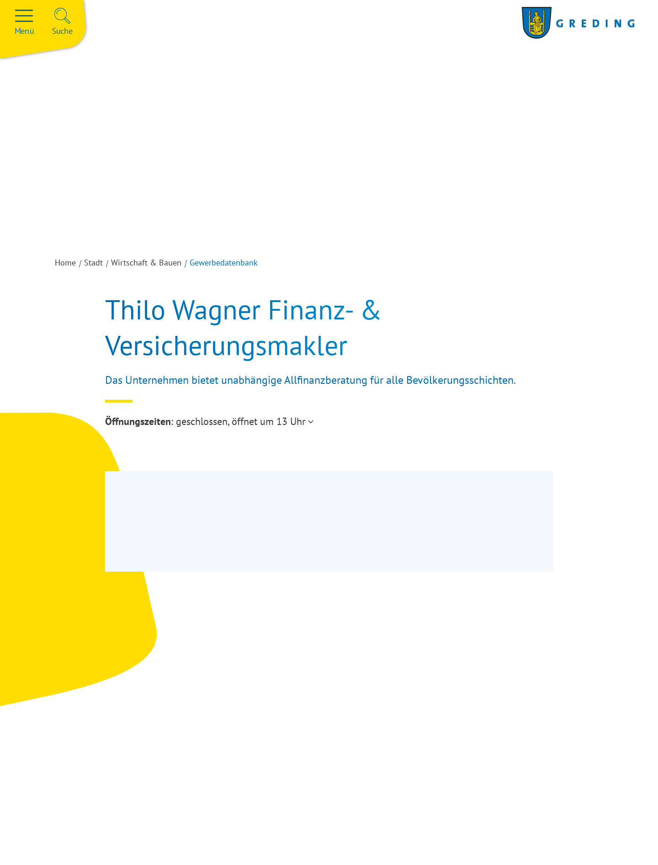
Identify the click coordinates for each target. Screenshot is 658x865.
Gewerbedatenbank (224, 262)
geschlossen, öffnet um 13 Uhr (240, 421)
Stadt (93, 262)
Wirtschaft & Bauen (146, 262)
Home (65, 262)
